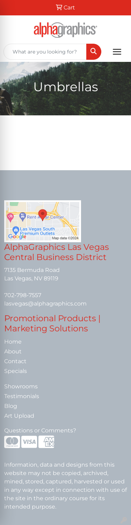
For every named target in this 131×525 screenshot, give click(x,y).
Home (13, 341)
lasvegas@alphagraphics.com (45, 303)
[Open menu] (117, 52)
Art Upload (19, 415)
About (13, 351)
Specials (15, 371)
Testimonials (21, 396)
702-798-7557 (22, 295)
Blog (10, 406)
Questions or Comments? (40, 430)
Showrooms (21, 386)
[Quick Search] (45, 52)
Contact (15, 361)
